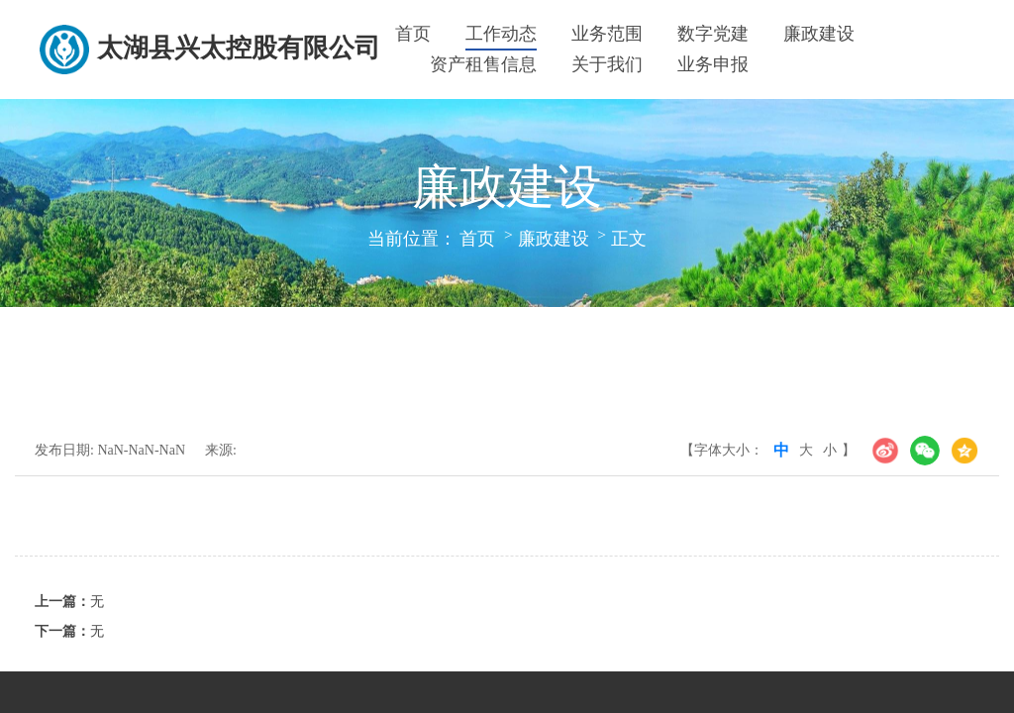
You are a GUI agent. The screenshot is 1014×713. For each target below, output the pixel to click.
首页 (413, 34)
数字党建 (713, 34)
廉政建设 (819, 34)
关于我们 (607, 64)
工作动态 (501, 34)
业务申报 (713, 64)
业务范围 (607, 34)
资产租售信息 (483, 64)
